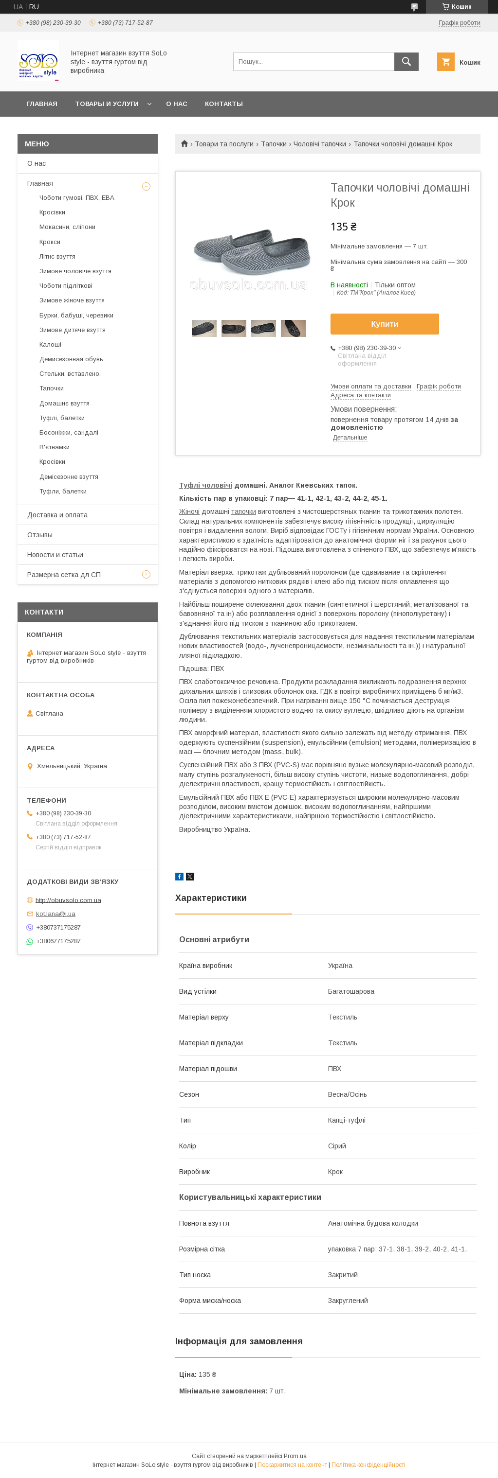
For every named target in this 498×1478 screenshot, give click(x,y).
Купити (385, 324)
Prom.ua (295, 1456)
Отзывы (40, 535)
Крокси (49, 242)
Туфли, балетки (63, 491)
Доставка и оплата (57, 515)
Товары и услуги (107, 103)
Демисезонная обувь (71, 359)
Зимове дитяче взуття (72, 330)
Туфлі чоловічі (205, 485)
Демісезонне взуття (68, 476)
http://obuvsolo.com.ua (68, 899)
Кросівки (52, 212)
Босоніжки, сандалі (68, 432)
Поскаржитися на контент (292, 1464)
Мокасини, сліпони (67, 226)
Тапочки (274, 144)
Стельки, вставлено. (70, 373)
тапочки (243, 511)
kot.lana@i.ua (55, 913)
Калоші (50, 344)
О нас (176, 103)
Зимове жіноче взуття (72, 300)
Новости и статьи (55, 555)
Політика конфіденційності (369, 1464)
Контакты (224, 103)
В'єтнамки (54, 447)
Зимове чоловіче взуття (75, 271)
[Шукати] (406, 62)
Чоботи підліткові (65, 285)
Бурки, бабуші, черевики (76, 315)
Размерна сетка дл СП (64, 575)
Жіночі (189, 511)
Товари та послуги (224, 144)
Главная (41, 103)
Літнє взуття (57, 256)
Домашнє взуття (64, 403)
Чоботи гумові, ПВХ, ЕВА (76, 197)
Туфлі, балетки (62, 418)
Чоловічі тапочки (320, 144)
